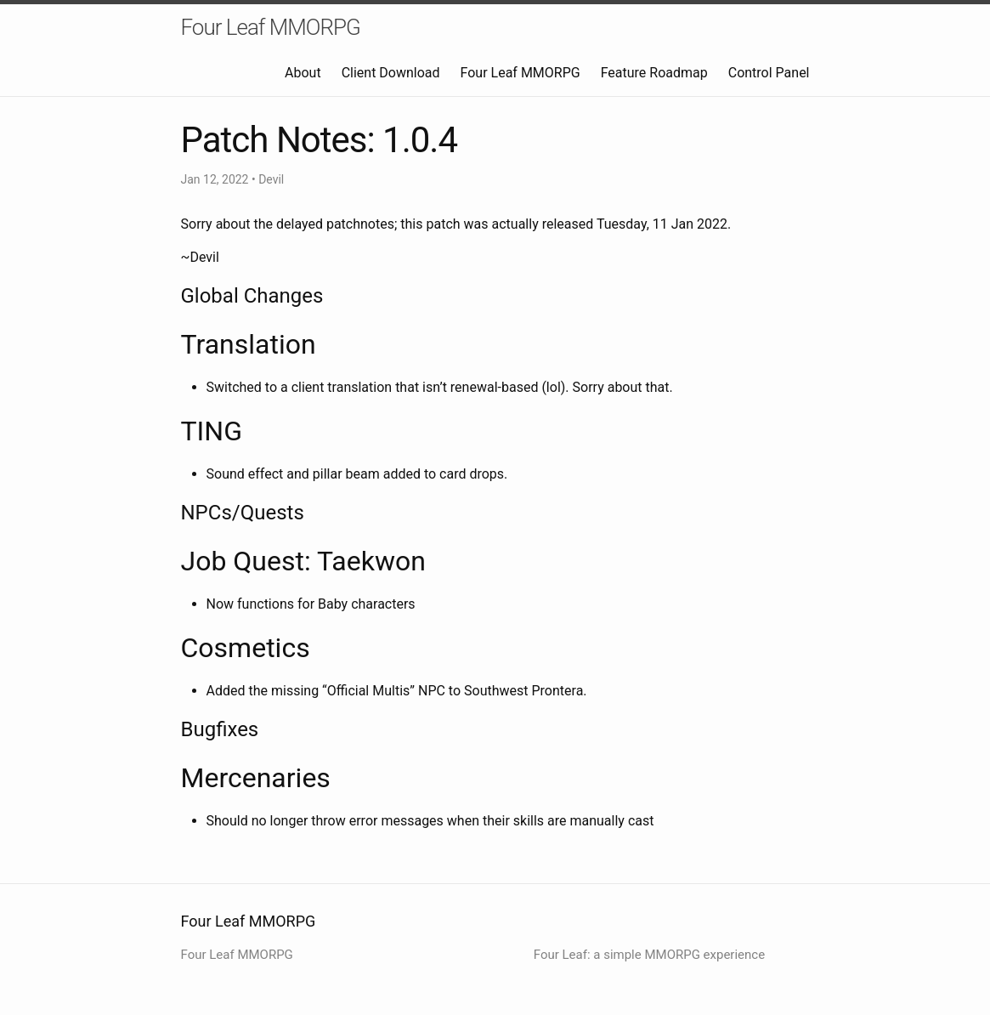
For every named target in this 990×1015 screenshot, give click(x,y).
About (303, 73)
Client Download (391, 73)
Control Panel (769, 73)
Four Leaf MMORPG (270, 27)
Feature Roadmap (654, 73)
